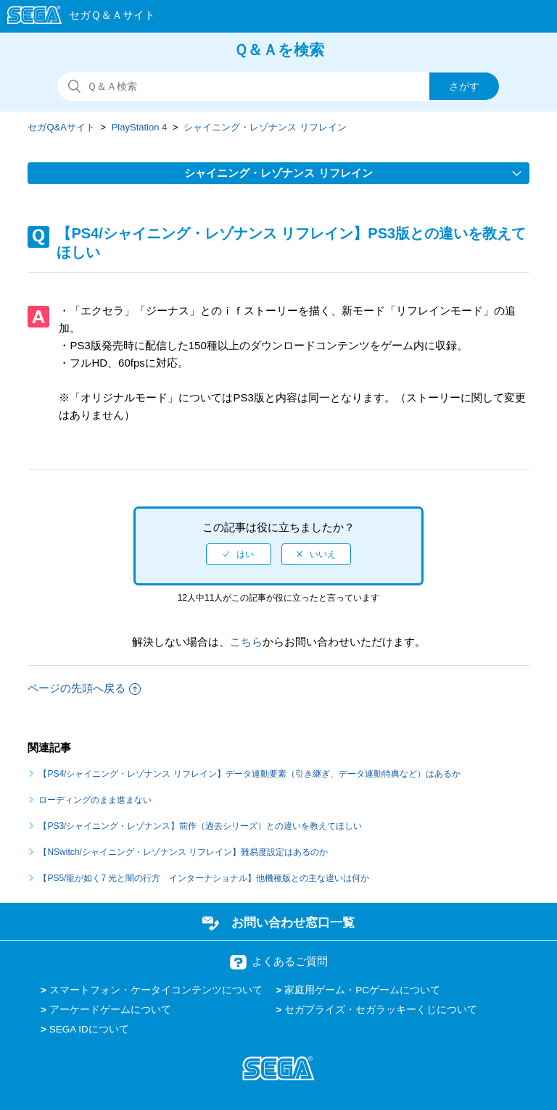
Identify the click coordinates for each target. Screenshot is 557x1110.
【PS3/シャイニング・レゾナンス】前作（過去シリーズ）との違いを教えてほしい (200, 826)
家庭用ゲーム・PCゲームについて (362, 990)
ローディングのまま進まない (95, 800)
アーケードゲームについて (110, 1009)
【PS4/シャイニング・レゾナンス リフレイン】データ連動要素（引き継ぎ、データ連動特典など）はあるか (249, 774)
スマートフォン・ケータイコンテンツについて (156, 990)
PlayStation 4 (140, 127)
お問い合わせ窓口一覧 (293, 922)
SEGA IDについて (89, 1029)
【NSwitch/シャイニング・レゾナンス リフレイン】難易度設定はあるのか (183, 852)
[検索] (278, 86)
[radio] (238, 554)
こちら (246, 641)
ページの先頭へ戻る (84, 688)
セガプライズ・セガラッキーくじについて (380, 1009)
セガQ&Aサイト (61, 127)
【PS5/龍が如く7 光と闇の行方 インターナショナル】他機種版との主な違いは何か (203, 878)
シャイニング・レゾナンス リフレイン (265, 127)
